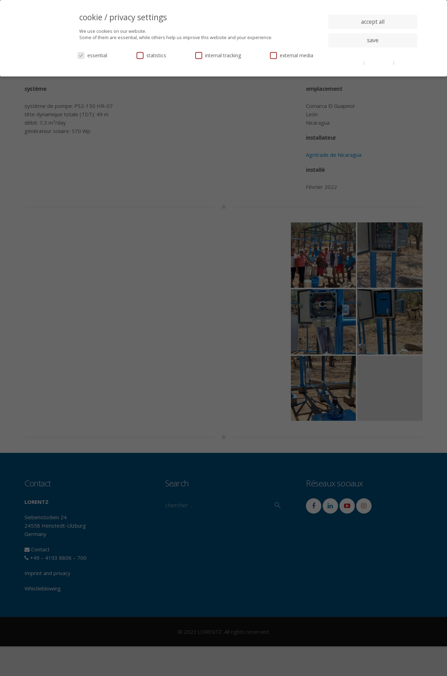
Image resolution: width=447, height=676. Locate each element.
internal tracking (218, 55)
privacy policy (379, 62)
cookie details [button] (349, 62)
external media (291, 55)
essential (92, 55)
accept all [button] (372, 21)
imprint (403, 62)
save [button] (373, 40)
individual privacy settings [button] (373, 54)
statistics (151, 55)
